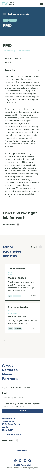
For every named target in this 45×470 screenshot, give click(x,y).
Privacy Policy (22, 450)
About (7, 365)
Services (10, 370)
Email (4, 393)
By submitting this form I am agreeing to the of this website (21, 404)
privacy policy (7, 406)
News (7, 374)
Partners (10, 379)
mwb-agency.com (30, 468)
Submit (22, 411)
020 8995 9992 (11, 435)
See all (36, 246)
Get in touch (11, 224)
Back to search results (16, 14)
